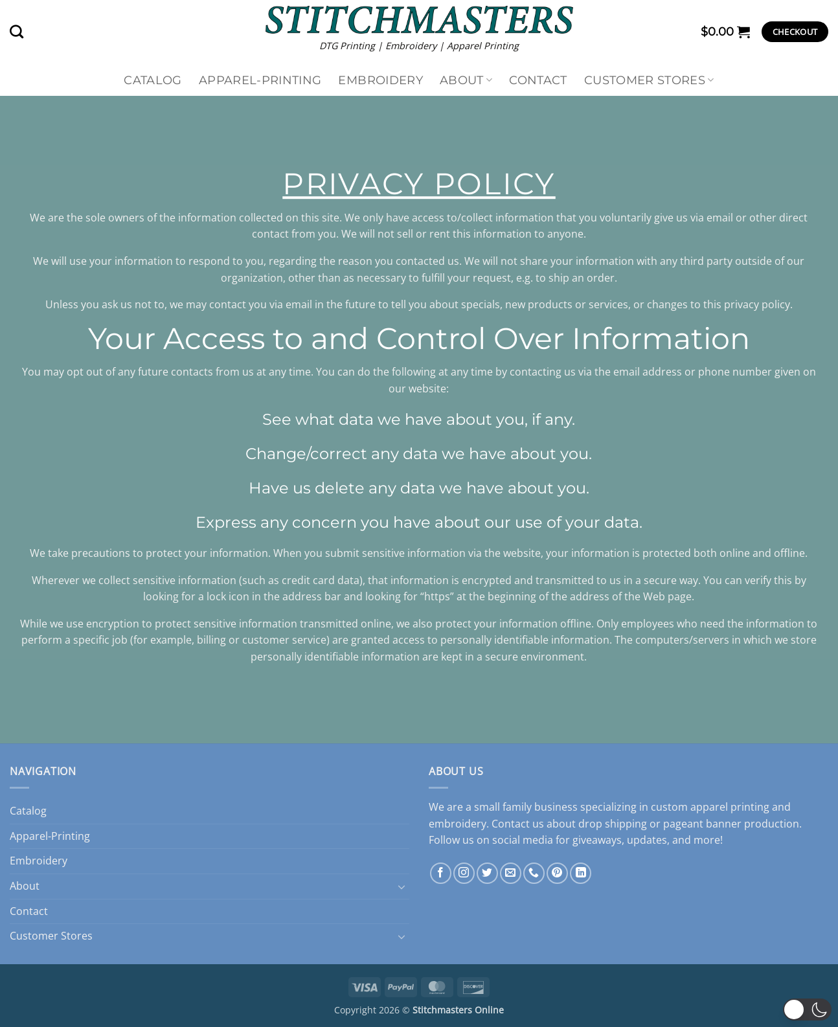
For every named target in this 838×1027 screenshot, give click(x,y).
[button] (725, 31)
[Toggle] (401, 886)
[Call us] (534, 873)
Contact (538, 80)
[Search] (16, 31)
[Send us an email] (510, 873)
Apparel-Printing (260, 80)
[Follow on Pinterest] (557, 873)
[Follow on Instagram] (464, 873)
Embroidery (380, 80)
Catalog (152, 80)
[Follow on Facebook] (440, 873)
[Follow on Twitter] (487, 873)
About (466, 80)
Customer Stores (649, 80)
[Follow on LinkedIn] (580, 873)
